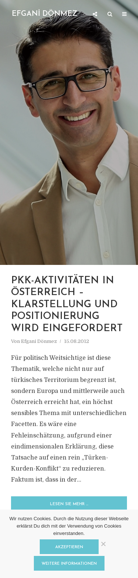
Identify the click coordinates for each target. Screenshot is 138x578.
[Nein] (103, 543)
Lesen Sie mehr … (69, 504)
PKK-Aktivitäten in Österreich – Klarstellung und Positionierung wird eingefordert (67, 305)
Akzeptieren (69, 547)
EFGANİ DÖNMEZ (45, 14)
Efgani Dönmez (39, 341)
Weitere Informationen (69, 564)
